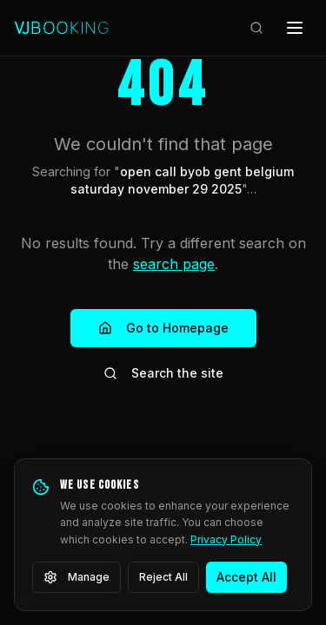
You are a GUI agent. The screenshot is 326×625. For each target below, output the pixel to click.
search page (174, 264)
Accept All (246, 576)
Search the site (163, 372)
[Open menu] (294, 27)
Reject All (163, 576)
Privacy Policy (226, 539)
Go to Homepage (163, 327)
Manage (76, 577)
